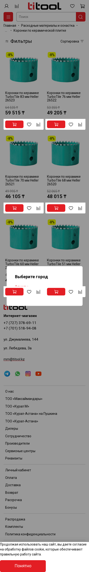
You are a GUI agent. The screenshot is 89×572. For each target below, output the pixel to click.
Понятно (22, 565)
